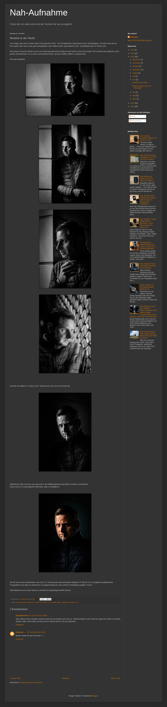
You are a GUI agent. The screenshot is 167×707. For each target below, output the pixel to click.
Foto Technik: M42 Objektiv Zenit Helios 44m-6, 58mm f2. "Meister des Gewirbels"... (148, 200)
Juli (133, 76)
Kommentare (135, 121)
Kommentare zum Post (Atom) (30, 682)
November (136, 63)
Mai (134, 92)
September (136, 70)
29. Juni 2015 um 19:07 (38, 616)
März (134, 99)
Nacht (59, 602)
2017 (132, 50)
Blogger (95, 696)
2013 (132, 106)
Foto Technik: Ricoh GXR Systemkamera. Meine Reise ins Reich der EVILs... (148, 335)
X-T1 (77, 602)
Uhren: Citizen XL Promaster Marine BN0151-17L (147, 287)
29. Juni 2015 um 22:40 (36, 632)
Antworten (19, 625)
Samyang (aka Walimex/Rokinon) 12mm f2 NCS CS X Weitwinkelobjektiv (147, 245)
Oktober (135, 66)
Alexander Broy (22, 616)
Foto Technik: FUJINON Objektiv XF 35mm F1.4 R (148, 138)
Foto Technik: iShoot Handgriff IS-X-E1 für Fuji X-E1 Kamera (148, 157)
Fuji (33, 602)
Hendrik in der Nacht (140, 83)
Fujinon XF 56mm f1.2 (42, 602)
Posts (132, 116)
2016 (132, 53)
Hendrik (53, 602)
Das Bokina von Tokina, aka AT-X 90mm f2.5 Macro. (147, 178)
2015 (132, 57)
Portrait (72, 602)
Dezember (136, 60)
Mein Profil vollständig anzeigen (140, 40)
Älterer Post (115, 678)
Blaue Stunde (21, 602)
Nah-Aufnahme (39, 12)
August (135, 73)
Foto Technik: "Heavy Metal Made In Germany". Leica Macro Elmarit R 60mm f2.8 (148, 223)
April (134, 95)
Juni (134, 80)
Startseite (65, 678)
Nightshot (65, 602)
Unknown (19, 632)
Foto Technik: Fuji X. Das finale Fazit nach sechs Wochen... (148, 266)
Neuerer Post (15, 678)
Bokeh (28, 602)
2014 (132, 103)
